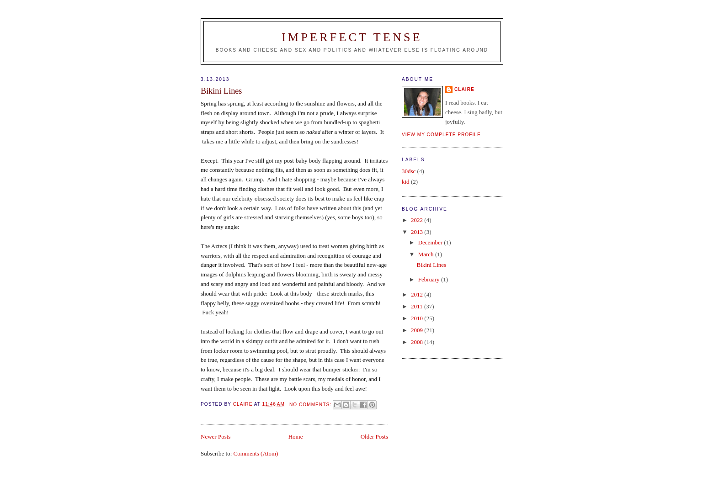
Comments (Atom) (256, 453)
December (431, 242)
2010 (417, 318)
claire (464, 89)
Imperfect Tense (352, 37)
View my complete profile (441, 134)
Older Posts (374, 436)
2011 (417, 306)
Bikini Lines (221, 90)
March (426, 254)
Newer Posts (215, 436)
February (429, 279)
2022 (417, 220)
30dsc (408, 171)
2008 (417, 342)
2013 (417, 231)
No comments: (311, 404)
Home (295, 436)
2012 (417, 294)
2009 (417, 330)
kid (406, 181)
